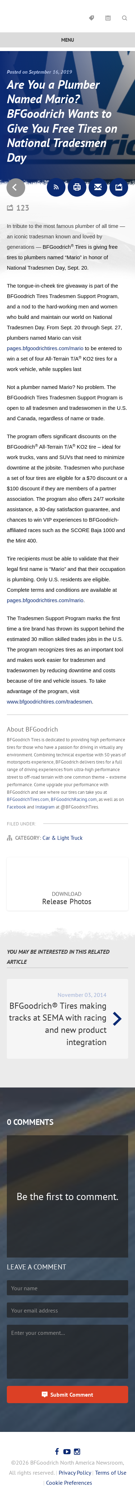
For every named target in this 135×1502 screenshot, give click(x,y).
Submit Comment (71, 1394)
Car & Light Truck (62, 837)
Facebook (16, 807)
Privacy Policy (75, 1472)
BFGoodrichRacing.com (74, 799)
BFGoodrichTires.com (28, 799)
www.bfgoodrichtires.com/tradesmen (49, 702)
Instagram (45, 807)
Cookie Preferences (69, 1482)
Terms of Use (110, 1472)
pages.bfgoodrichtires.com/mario (45, 348)
